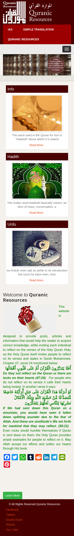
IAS (10, 29)
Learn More (13, 495)
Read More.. (37, 145)
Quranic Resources (23, 39)
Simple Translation (38, 29)
